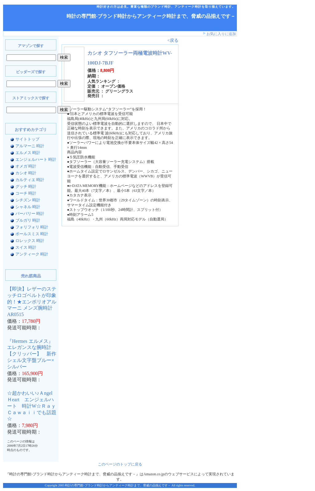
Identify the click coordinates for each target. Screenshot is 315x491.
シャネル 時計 (27, 206)
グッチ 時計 (25, 186)
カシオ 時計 (25, 173)
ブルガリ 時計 (27, 220)
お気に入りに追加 (221, 34)
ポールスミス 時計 (31, 234)
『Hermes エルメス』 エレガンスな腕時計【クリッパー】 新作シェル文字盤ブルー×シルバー (31, 354)
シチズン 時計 (27, 200)
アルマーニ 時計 (29, 146)
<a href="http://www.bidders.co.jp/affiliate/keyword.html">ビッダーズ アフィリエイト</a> (199, 134)
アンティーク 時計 (31, 254)
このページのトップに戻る (120, 464)
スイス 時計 (25, 247)
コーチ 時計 (25, 193)
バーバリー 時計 (29, 213)
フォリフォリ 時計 (31, 227)
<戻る (172, 40)
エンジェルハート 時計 (35, 159)
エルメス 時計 (27, 152)
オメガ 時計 (25, 166)
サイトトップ (27, 139)
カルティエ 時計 (29, 179)
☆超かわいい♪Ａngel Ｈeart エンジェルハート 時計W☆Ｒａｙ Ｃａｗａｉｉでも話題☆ (34, 405)
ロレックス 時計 (29, 240)
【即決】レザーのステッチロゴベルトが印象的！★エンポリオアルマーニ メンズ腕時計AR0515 (31, 301)
